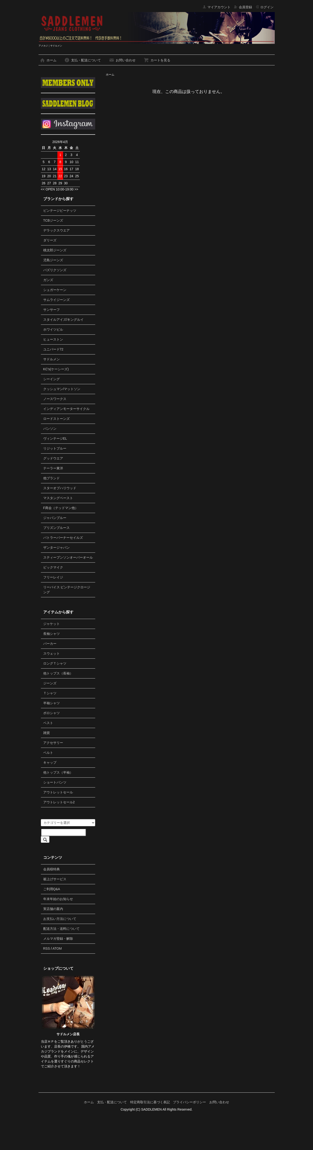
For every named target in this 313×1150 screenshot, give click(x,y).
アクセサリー (53, 743)
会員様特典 (51, 869)
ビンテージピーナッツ (59, 210)
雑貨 (46, 733)
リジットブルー (54, 448)
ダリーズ (49, 240)
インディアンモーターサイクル (66, 409)
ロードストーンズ (56, 419)
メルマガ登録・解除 (58, 938)
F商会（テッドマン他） (60, 508)
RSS (46, 948)
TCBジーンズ (53, 220)
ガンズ (48, 280)
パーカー (49, 643)
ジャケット (51, 624)
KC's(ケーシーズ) (56, 369)
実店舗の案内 (53, 909)
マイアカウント (216, 7)
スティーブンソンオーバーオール (68, 557)
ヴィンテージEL (55, 438)
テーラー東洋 (53, 468)
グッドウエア (53, 458)
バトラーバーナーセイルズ (63, 537)
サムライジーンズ (56, 300)
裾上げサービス (54, 879)
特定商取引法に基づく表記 (150, 1102)
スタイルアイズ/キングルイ (63, 319)
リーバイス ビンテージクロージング (66, 589)
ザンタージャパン (56, 547)
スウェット (51, 653)
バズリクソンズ (54, 270)
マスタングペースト (58, 498)
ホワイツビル (53, 329)
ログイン (264, 7)
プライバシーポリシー (189, 1102)
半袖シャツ (51, 703)
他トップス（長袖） (58, 673)
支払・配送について (82, 60)
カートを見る (157, 60)
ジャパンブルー (54, 518)
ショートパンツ (54, 782)
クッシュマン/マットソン (62, 389)
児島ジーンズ (53, 260)
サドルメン (51, 359)
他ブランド (51, 478)
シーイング (51, 379)
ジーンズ (49, 683)
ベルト (48, 752)
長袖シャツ (51, 634)
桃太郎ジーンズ (54, 250)
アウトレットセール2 (59, 802)
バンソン (49, 428)
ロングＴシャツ (54, 663)
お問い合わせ (122, 60)
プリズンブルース (56, 528)
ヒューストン (53, 339)
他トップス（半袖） (58, 772)
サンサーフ (51, 310)
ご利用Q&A (51, 889)
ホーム (48, 60)
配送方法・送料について (61, 929)
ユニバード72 (53, 349)
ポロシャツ (51, 713)
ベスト (48, 723)
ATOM (57, 948)
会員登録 (243, 7)
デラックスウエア (56, 230)
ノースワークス (54, 399)
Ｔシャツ (49, 693)
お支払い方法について (59, 919)
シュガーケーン (54, 290)
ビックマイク (53, 567)
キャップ (49, 762)
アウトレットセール (58, 792)
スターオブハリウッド (59, 488)
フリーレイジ (53, 577)
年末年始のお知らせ (58, 899)
